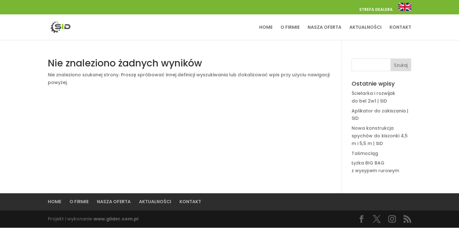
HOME (266, 27)
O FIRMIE (290, 27)
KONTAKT (400, 27)
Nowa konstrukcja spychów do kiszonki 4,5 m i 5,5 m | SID (380, 136)
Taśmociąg (365, 153)
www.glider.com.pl (115, 219)
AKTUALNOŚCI (365, 27)
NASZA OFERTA (324, 27)
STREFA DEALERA (376, 10)
